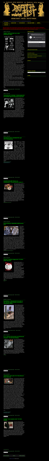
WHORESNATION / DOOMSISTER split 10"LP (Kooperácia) (13, 138)
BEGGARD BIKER (31, 22)
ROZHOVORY (13, 22)
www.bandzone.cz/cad (6, 412)
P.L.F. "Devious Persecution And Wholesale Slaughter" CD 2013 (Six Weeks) (14, 337)
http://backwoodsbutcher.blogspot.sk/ (8, 250)
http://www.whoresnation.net (7, 161)
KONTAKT (6, 24)
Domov (14, 455)
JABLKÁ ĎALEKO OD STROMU (32, 57)
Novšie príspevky (6, 455)
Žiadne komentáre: (17, 131)
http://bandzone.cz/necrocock (7, 202)
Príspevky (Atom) (16, 458)
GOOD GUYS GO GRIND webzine (32, 54)
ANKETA (38, 22)
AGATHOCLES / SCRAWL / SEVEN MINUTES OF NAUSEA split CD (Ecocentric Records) (14, 96)
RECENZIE (6, 22)
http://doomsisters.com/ (7, 162)
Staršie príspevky (22, 455)
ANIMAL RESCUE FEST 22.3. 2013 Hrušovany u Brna (12, 34)
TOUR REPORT (22, 22)
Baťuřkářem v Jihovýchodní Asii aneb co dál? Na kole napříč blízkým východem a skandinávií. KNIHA (13, 302)
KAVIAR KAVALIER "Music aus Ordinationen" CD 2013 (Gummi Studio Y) (13, 181)
